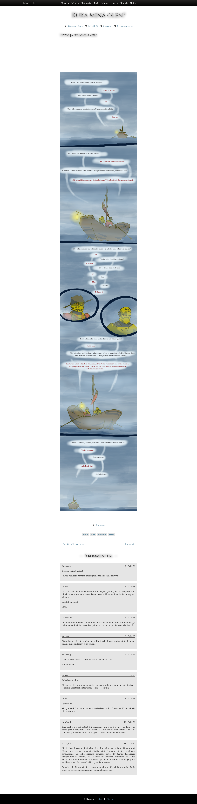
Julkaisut (75, 3)
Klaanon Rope (75, 26)
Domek (85, 534)
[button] (98, 3)
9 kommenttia (125, 26)
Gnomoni (129, 544)
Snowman (107, 26)
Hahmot (105, 3)
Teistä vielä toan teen (73, 544)
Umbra (111, 534)
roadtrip (102, 534)
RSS (100, 798)
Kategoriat (86, 3)
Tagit (96, 3)
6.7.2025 (93, 26)
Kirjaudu (124, 3)
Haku (133, 3)
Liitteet (114, 3)
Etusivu (65, 3)
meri (93, 534)
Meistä (110, 798)
